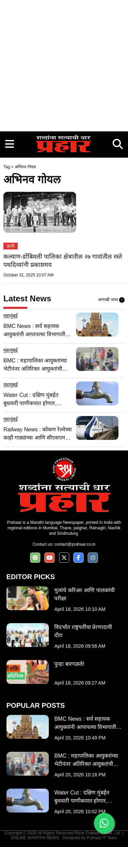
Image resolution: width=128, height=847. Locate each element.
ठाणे (10, 246)
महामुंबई (10, 315)
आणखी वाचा (111, 300)
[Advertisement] (64, 64)
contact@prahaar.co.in (74, 544)
